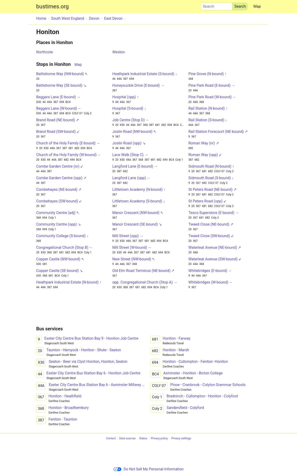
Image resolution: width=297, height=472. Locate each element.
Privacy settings (181, 438)
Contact (111, 438)
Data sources (127, 438)
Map (257, 6)
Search (216, 5)
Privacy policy (159, 438)
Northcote (44, 52)
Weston (118, 52)
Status (143, 438)
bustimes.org (52, 6)
